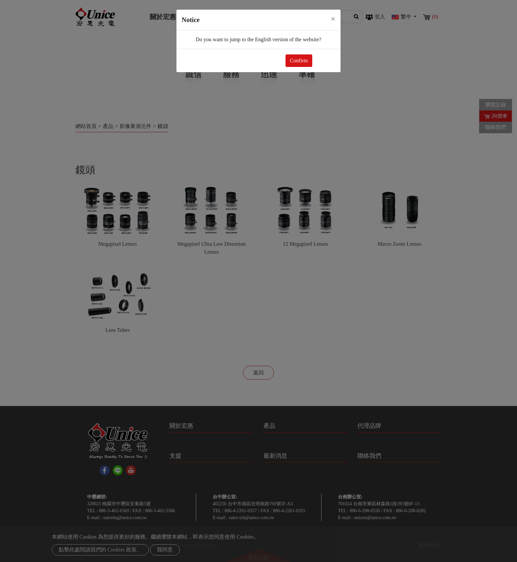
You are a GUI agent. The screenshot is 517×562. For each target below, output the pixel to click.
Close (325, 60)
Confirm (299, 60)
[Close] (333, 19)
